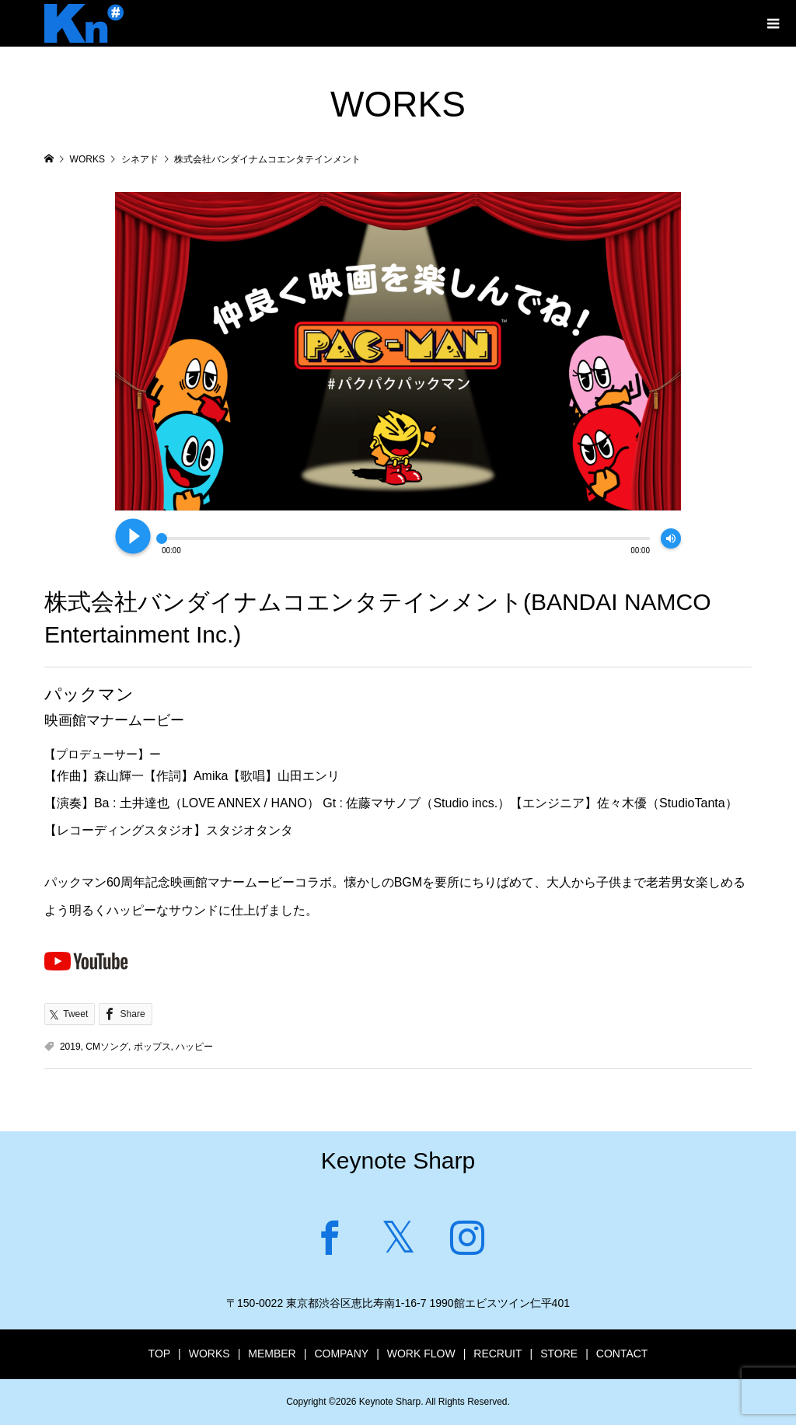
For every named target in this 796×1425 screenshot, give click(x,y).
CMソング (107, 1046)
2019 (70, 1046)
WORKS (209, 1353)
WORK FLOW (421, 1353)
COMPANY (341, 1353)
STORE (559, 1353)
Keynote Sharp (398, 1160)
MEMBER (271, 1353)
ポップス (152, 1046)
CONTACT (622, 1353)
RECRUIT (497, 1353)
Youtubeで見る (86, 960)
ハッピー (194, 1046)
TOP (159, 1353)
